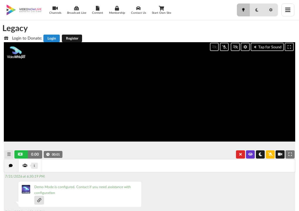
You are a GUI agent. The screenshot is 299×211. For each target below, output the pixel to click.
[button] (28, 154)
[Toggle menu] (287, 10)
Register (72, 38)
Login (51, 38)
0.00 (35, 154)
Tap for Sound (267, 47)
